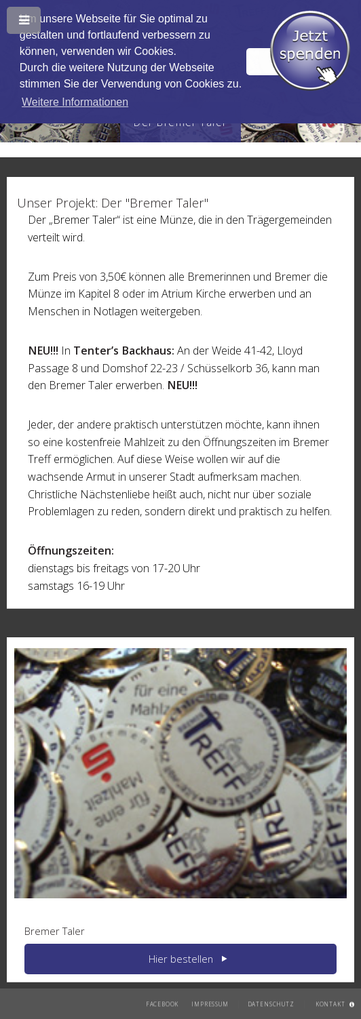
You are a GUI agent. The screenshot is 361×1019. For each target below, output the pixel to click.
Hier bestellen (181, 958)
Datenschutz (271, 1003)
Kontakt (330, 1003)
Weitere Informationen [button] (75, 102)
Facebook (162, 1003)
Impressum (209, 1003)
